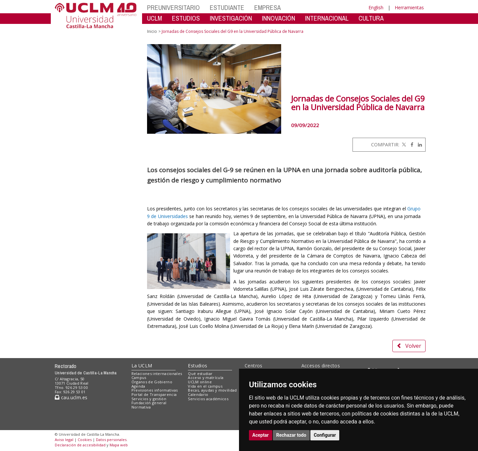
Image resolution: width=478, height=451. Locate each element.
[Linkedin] (418, 144)
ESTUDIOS (186, 18)
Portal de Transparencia (154, 394)
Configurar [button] (325, 435)
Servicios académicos (208, 398)
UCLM (154, 18)
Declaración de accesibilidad (80, 444)
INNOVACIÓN (278, 18)
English (375, 7)
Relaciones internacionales (156, 373)
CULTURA (371, 18)
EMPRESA (267, 7)
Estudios (197, 365)
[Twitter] (403, 144)
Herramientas (409, 7)
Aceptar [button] (260, 435)
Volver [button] (409, 345)
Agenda (138, 386)
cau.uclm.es (71, 397)
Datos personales (111, 439)
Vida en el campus (205, 386)
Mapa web (119, 444)
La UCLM (141, 365)
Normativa (141, 407)
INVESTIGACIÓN (231, 18)
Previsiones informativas (154, 390)
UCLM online (200, 381)
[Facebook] (410, 144)
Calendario (198, 394)
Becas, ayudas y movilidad (212, 390)
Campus (138, 377)
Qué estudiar (200, 373)
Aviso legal (64, 439)
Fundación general (149, 402)
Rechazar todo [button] (291, 435)
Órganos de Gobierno (151, 381)
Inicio (152, 31)
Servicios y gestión (148, 398)
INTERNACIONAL (327, 18)
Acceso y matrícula (205, 377)
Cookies (85, 439)
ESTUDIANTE (227, 7)
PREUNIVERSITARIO (173, 7)
